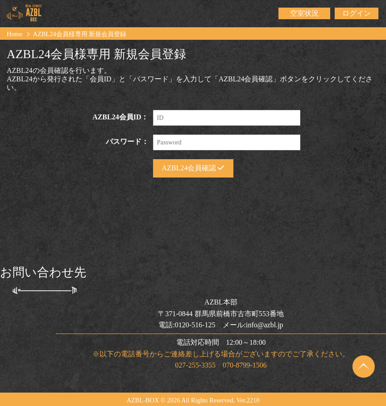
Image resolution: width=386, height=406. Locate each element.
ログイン (356, 13)
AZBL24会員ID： (120, 117)
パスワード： (127, 141)
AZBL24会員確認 (193, 168)
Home (14, 34)
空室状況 (304, 13)
